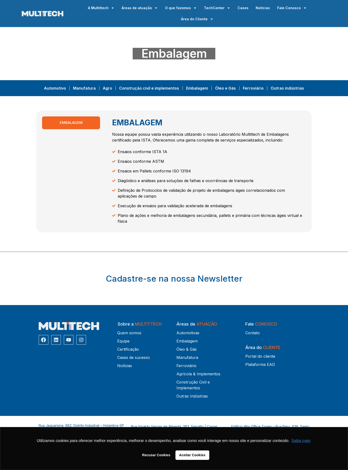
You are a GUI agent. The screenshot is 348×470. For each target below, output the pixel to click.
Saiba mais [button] (301, 441)
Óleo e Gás (225, 88)
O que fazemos (181, 8)
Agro (107, 88)
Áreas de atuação (140, 8)
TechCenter (217, 8)
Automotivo (55, 88)
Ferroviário (253, 88)
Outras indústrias (287, 88)
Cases (243, 8)
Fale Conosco (292, 8)
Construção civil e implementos (149, 88)
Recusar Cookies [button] (156, 455)
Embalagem (197, 88)
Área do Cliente (197, 19)
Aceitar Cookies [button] (192, 455)
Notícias (263, 8)
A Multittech (101, 8)
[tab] (71, 122)
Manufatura (84, 88)
